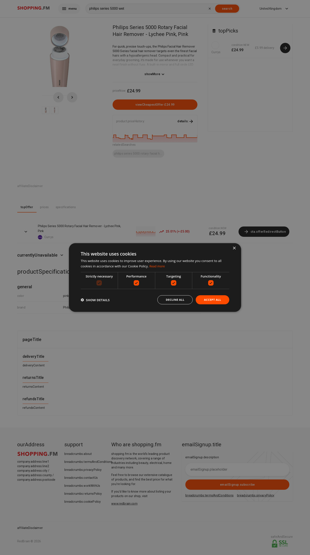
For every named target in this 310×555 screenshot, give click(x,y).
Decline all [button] (173, 300)
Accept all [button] (212, 300)
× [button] (234, 248)
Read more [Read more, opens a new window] (157, 266)
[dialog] (155, 277)
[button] (95, 300)
